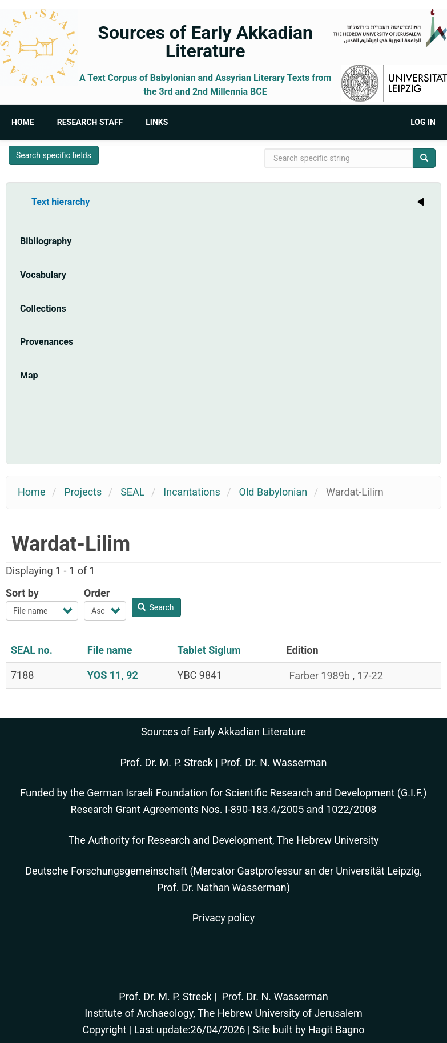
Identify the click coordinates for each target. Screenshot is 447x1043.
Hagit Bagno (336, 1030)
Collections (43, 308)
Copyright (104, 1030)
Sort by (22, 593)
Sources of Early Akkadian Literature (205, 41)
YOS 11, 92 (112, 675)
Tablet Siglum (209, 650)
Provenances (46, 341)
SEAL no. (32, 650)
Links (157, 122)
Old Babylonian (273, 492)
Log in (423, 122)
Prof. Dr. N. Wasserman (273, 762)
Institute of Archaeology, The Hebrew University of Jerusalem (223, 1013)
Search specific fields (53, 155)
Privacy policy (223, 918)
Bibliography (45, 241)
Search (156, 607)
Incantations (191, 492)
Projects (83, 492)
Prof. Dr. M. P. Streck (166, 762)
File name (109, 650)
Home (22, 122)
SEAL (132, 492)
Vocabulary (43, 274)
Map (29, 375)
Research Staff (90, 122)
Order (97, 593)
